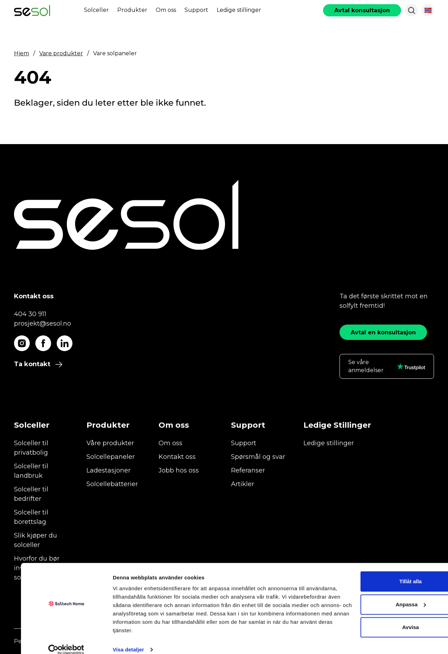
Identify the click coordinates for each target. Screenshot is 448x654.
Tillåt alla (389, 572)
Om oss (166, 10)
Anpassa (389, 595)
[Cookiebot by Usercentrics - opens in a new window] (45, 640)
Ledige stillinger (239, 10)
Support (196, 10)
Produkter (132, 10)
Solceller (96, 10)
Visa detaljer (107, 640)
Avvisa (389, 618)
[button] (411, 10)
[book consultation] (362, 10)
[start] (32, 10)
